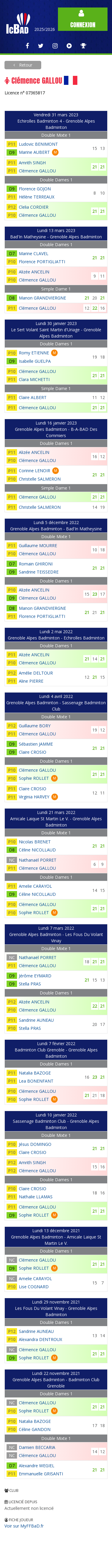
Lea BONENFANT (36, 1081)
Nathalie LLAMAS (36, 1197)
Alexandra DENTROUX (40, 1339)
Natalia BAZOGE (35, 1073)
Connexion (82, 19)
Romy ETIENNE (34, 353)
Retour (25, 65)
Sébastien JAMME (36, 744)
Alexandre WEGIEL (36, 1465)
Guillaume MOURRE (38, 545)
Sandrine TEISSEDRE (39, 572)
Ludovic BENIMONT (38, 144)
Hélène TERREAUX (36, 197)
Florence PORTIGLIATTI (42, 261)
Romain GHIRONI (36, 564)
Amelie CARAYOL (35, 886)
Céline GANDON (34, 1429)
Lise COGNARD (34, 1286)
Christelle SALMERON (40, 479)
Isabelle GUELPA (35, 361)
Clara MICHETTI (34, 379)
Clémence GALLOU (37, 171)
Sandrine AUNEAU (36, 1020)
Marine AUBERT (34, 152)
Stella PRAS (30, 984)
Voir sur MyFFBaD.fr (24, 1526)
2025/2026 (44, 29)
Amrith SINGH (32, 162)
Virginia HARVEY (34, 797)
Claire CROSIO (32, 752)
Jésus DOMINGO (35, 1144)
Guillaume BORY (34, 726)
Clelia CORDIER (33, 207)
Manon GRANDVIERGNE (42, 298)
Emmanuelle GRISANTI (41, 1474)
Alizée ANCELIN (34, 272)
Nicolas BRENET (35, 842)
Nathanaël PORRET (37, 860)
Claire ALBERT (33, 397)
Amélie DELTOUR (36, 673)
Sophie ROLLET (34, 778)
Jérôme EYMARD (35, 976)
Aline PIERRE (31, 681)
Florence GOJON (35, 189)
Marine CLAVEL (33, 253)
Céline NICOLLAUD (37, 850)
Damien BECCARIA (37, 1447)
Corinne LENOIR (34, 470)
